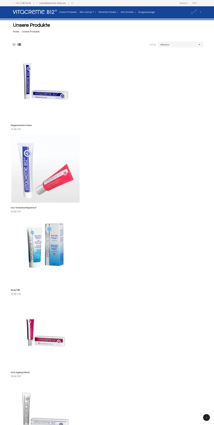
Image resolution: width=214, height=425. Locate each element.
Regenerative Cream (21, 101)
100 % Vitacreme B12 (20, 374)
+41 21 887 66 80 (23, 3)
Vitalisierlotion (165, 161)
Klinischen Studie (67, 370)
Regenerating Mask (20, 220)
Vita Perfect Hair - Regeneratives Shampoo (180, 220)
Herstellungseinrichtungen (22, 378)
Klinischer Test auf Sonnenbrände (75, 378)
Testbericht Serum (68, 381)
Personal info (17, 393)
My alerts (15, 412)
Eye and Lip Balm (117, 161)
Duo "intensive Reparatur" (73, 101)
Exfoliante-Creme (69, 220)
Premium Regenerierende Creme (27, 340)
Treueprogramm (116, 385)
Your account (17, 389)
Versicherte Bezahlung (119, 374)
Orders (14, 397)
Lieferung (113, 370)
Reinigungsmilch (117, 220)
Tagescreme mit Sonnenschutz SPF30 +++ (81, 161)
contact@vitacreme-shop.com (52, 3)
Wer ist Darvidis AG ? (20, 370)
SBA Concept (69, 421)
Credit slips (15, 401)
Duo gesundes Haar (119, 280)
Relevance (180, 44)
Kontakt (14, 381)
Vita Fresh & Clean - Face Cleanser (28, 280)
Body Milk (113, 101)
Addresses (15, 404)
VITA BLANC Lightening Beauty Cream (30, 161)
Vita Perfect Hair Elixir (70, 280)
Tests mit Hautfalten (69, 374)
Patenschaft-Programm (119, 381)
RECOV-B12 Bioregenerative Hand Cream (179, 280)
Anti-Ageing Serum (167, 101)
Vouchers (15, 408)
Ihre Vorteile (114, 378)
